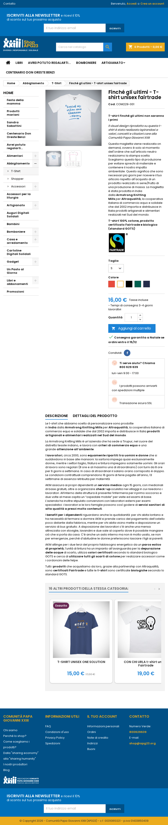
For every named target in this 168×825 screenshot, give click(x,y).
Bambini (13, 224)
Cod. (112, 104)
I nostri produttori (15, 764)
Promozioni (15, 292)
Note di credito (97, 738)
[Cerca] (84, 47)
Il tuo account (102, 716)
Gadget (13, 262)
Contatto (9, 3)
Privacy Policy (55, 738)
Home (8, 92)
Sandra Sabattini (14, 124)
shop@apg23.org (142, 743)
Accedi (131, 3)
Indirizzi (92, 743)
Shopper (17, 179)
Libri (19, 63)
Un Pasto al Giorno (15, 271)
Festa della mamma (15, 102)
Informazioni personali (103, 726)
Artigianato (112, 63)
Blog (6, 770)
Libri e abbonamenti (17, 282)
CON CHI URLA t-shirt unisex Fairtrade (146, 664)
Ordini (91, 732)
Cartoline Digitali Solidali (19, 252)
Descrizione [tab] (56, 415)
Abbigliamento (18, 163)
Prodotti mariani (13, 113)
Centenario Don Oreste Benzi (30, 72)
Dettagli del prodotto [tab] (95, 415)
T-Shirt (15, 171)
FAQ (48, 726)
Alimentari (15, 156)
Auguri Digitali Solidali (18, 214)
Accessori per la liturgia (19, 196)
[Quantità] (131, 317)
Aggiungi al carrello (131, 328)
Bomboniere (86, 63)
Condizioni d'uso (57, 732)
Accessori (18, 186)
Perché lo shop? (14, 736)
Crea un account (152, 3)
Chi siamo (10, 730)
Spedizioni (52, 743)
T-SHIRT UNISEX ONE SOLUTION (81, 662)
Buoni (91, 749)
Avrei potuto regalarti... (49, 63)
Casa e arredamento (17, 241)
